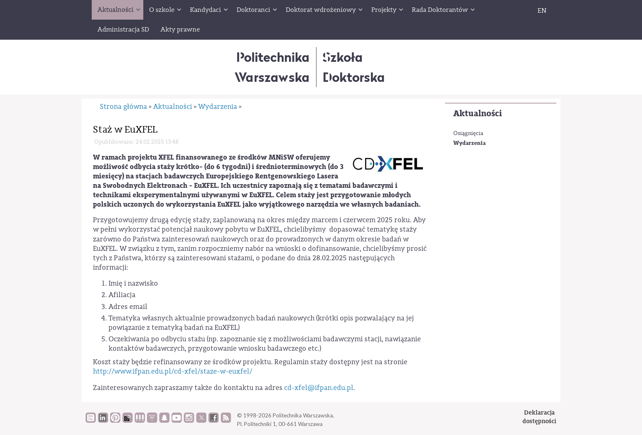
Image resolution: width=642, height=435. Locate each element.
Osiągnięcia (468, 133)
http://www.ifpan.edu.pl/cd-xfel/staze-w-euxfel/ (172, 371)
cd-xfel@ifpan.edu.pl (318, 387)
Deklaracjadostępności (539, 416)
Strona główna (123, 106)
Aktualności (477, 113)
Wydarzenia (469, 143)
